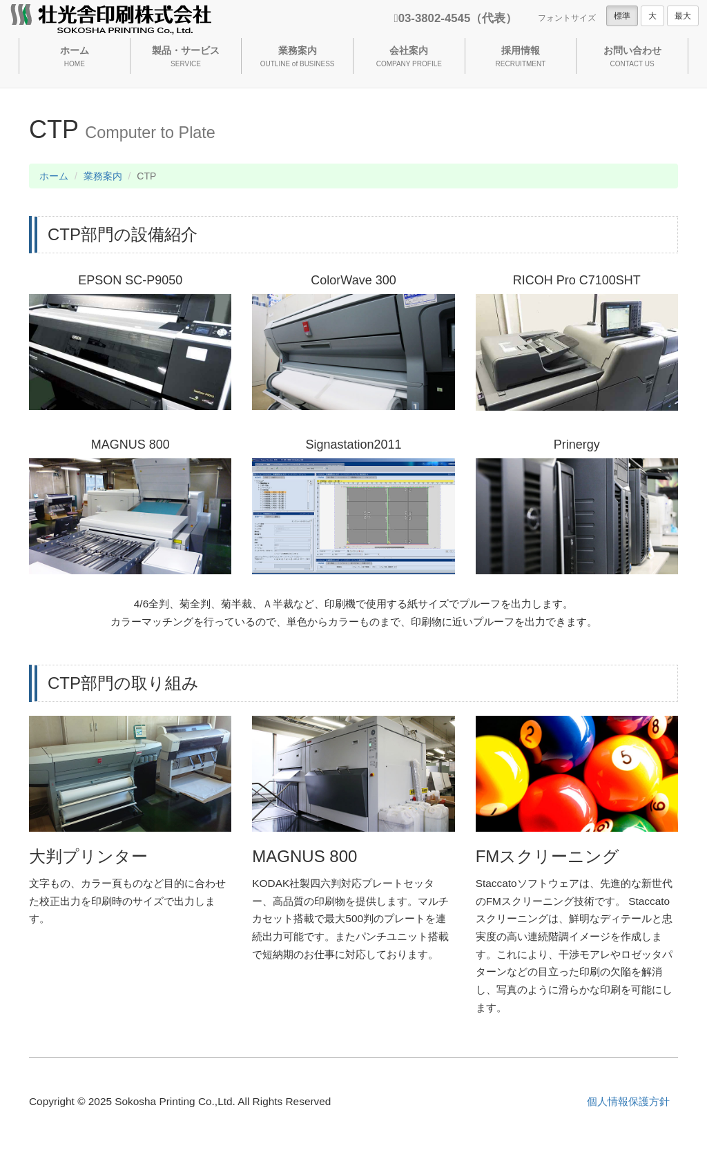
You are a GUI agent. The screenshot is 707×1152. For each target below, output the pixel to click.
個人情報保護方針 (628, 1101)
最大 (683, 16)
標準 (622, 16)
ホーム (53, 176)
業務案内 (103, 176)
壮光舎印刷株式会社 (110, 21)
